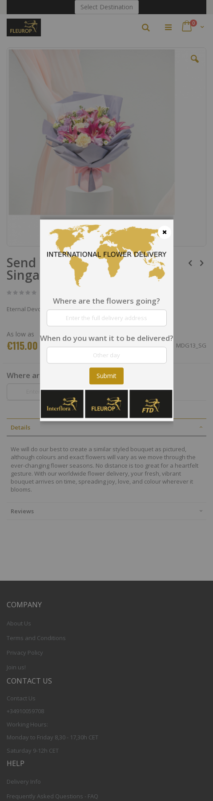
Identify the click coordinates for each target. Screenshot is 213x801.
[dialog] (106, 400)
